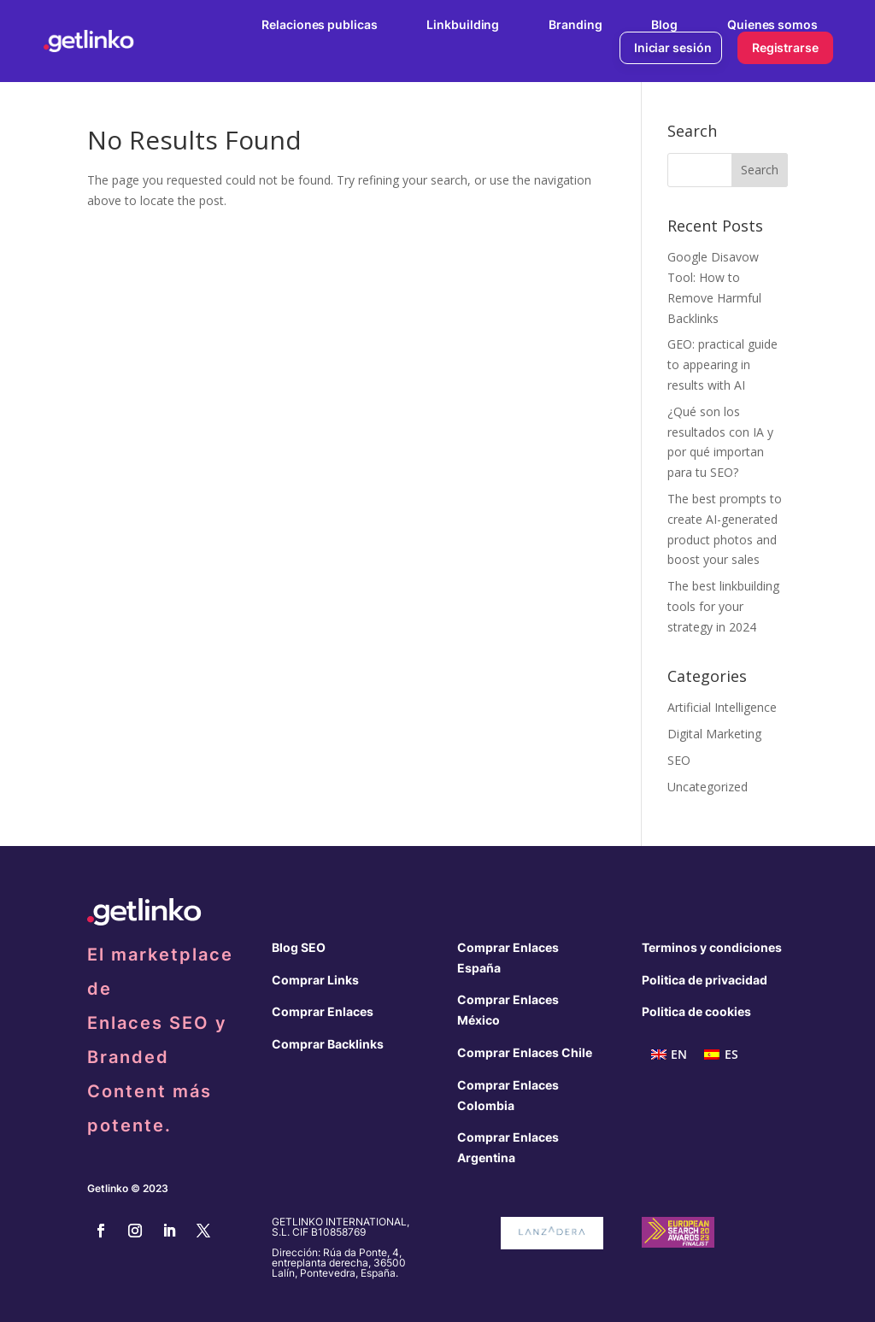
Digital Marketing (714, 734)
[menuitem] (669, 1054)
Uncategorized (707, 787)
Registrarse (785, 47)
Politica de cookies (696, 1011)
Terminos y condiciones (712, 947)
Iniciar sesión (673, 47)
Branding (575, 24)
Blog (664, 24)
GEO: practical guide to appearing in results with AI (722, 364)
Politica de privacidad (704, 979)
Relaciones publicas (319, 24)
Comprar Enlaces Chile (524, 1052)
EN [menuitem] (679, 1054)
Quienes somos (772, 24)
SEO (678, 760)
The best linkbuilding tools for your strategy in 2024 (723, 606)
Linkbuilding (462, 24)
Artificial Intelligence (722, 707)
